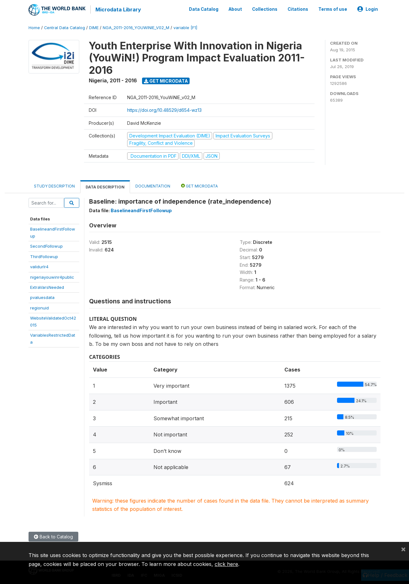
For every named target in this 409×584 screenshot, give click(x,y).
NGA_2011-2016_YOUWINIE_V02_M (136, 26)
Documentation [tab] (152, 185)
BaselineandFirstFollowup (141, 209)
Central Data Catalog (64, 26)
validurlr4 (39, 265)
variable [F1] (185, 26)
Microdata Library (117, 9)
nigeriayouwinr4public (52, 276)
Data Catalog (203, 8)
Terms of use (332, 8)
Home (34, 26)
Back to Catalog (53, 535)
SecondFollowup (46, 245)
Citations (298, 8)
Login (367, 8)
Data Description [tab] (105, 186)
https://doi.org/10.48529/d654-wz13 (164, 109)
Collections (264, 8)
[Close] (403, 549)
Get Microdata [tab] (199, 184)
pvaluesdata (42, 296)
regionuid (39, 306)
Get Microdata (166, 80)
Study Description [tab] (54, 185)
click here (226, 564)
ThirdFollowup (44, 255)
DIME (94, 26)
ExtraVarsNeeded (47, 286)
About (235, 8)
